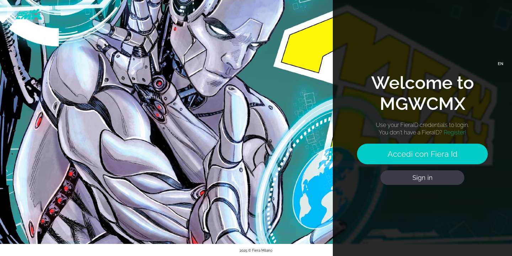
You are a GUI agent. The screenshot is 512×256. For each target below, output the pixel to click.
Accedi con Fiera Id (423, 154)
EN (500, 64)
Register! (455, 132)
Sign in (422, 177)
